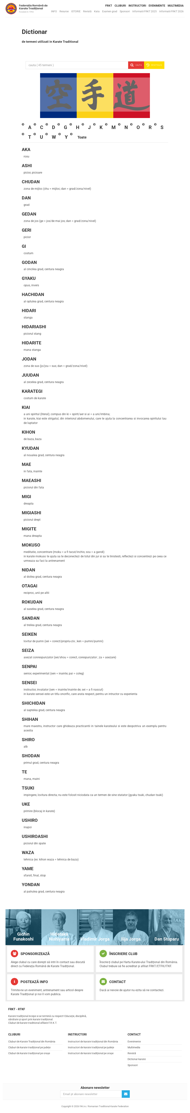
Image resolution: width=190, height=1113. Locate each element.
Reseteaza (154, 65)
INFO (54, 11)
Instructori (137, 5)
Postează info (29, 981)
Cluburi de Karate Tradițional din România (31, 1041)
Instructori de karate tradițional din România (93, 1041)
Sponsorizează (30, 953)
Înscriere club (118, 953)
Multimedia (176, 5)
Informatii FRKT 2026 (171, 11)
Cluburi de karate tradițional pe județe (29, 1047)
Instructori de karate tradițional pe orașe (90, 1053)
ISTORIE (76, 11)
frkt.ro (26, 8)
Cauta (136, 65)
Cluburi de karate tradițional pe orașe (29, 1053)
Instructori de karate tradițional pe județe (91, 1047)
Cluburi (120, 5)
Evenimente (157, 5)
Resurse (64, 11)
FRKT (108, 5)
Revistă (87, 11)
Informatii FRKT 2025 (144, 11)
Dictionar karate (137, 1059)
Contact (113, 981)
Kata (97, 11)
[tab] (29, 127)
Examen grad (109, 11)
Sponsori (125, 11)
